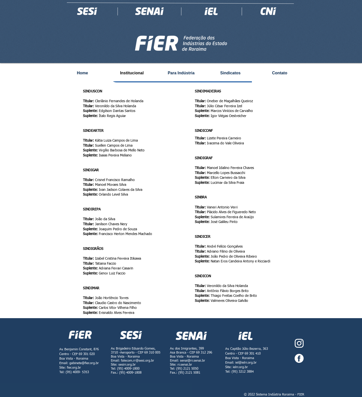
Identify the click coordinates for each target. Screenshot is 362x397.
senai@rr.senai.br (192, 360)
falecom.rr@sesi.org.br (137, 360)
